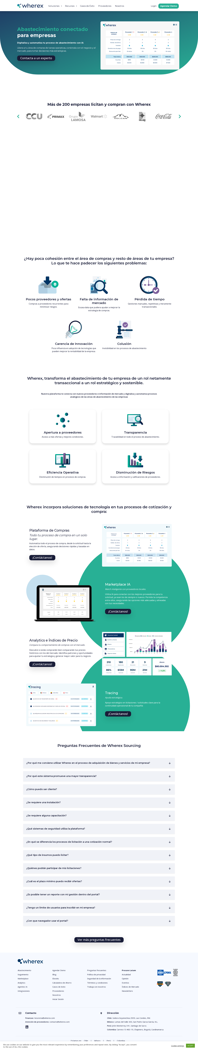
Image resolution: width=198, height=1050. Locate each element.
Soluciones (53, 6)
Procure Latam (129, 970)
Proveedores (104, 6)
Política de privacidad (96, 974)
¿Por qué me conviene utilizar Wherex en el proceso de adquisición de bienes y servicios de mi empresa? (88, 763)
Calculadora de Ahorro (61, 982)
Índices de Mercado (130, 986)
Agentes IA (22, 986)
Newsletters (127, 991)
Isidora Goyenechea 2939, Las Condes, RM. (131, 1018)
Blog (54, 974)
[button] (36, 58)
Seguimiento (23, 974)
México (97, 1040)
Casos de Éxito (87, 6)
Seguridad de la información (99, 978)
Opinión (125, 978)
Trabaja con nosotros (96, 986)
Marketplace (23, 978)
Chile (86, 1040)
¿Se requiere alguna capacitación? (46, 815)
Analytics (21, 982)
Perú (109, 1040)
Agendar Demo (168, 6)
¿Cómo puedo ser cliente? (41, 789)
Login (153, 6)
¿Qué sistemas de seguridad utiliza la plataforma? (55, 828)
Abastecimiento (24, 970)
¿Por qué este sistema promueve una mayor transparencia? (61, 776)
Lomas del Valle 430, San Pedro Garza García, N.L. (136, 1022)
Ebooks (55, 978)
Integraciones (24, 991)
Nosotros (119, 6)
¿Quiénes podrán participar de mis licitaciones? (53, 868)
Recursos (69, 6)
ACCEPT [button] (190, 1045)
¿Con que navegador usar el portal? (47, 920)
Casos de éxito (58, 986)
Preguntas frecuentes (96, 970)
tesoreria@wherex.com (44, 1018)
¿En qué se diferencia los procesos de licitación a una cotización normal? (69, 842)
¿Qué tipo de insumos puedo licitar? (47, 855)
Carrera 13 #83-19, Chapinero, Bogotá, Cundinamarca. (140, 1029)
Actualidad (126, 974)
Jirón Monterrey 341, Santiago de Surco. (129, 1025)
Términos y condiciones (97, 982)
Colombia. (121, 1040)
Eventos (125, 982)
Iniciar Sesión (58, 999)
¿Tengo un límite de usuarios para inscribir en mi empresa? (60, 907)
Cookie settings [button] (177, 1046)
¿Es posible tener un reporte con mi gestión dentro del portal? (63, 894)
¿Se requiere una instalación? (43, 802)
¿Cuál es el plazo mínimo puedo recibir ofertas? (54, 881)
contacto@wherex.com (60, 1022)
